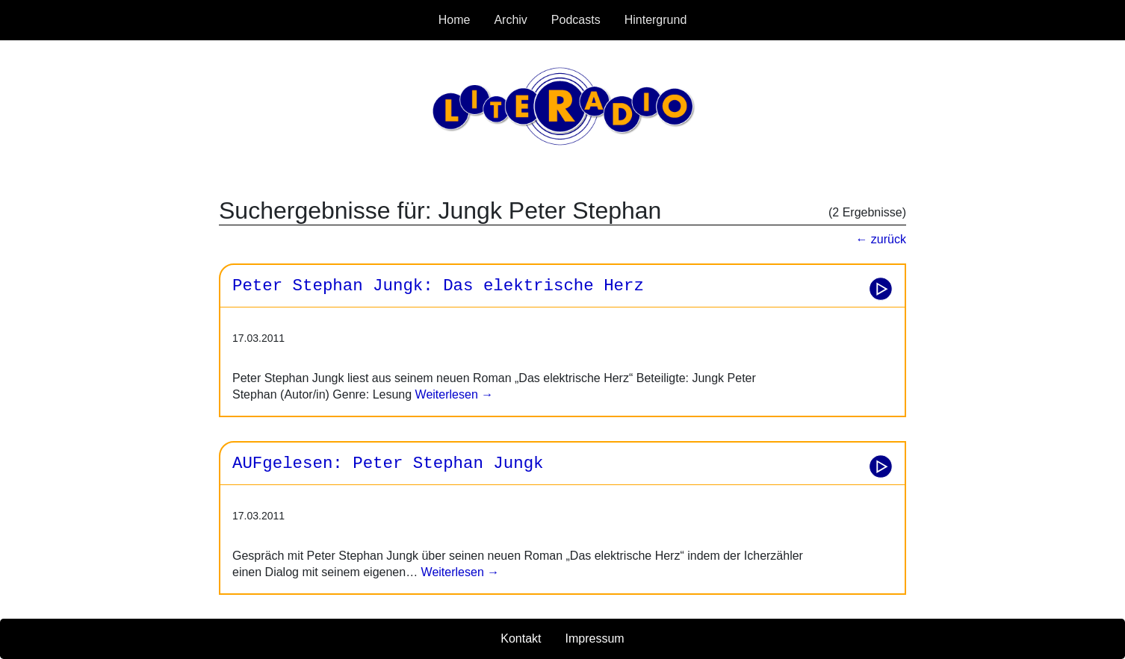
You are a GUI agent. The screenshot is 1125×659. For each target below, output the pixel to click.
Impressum (595, 638)
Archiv (510, 19)
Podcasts (576, 19)
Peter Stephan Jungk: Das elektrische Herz (438, 286)
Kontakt (520, 638)
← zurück (880, 239)
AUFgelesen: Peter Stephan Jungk (388, 463)
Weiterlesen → (452, 394)
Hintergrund (656, 19)
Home (454, 19)
